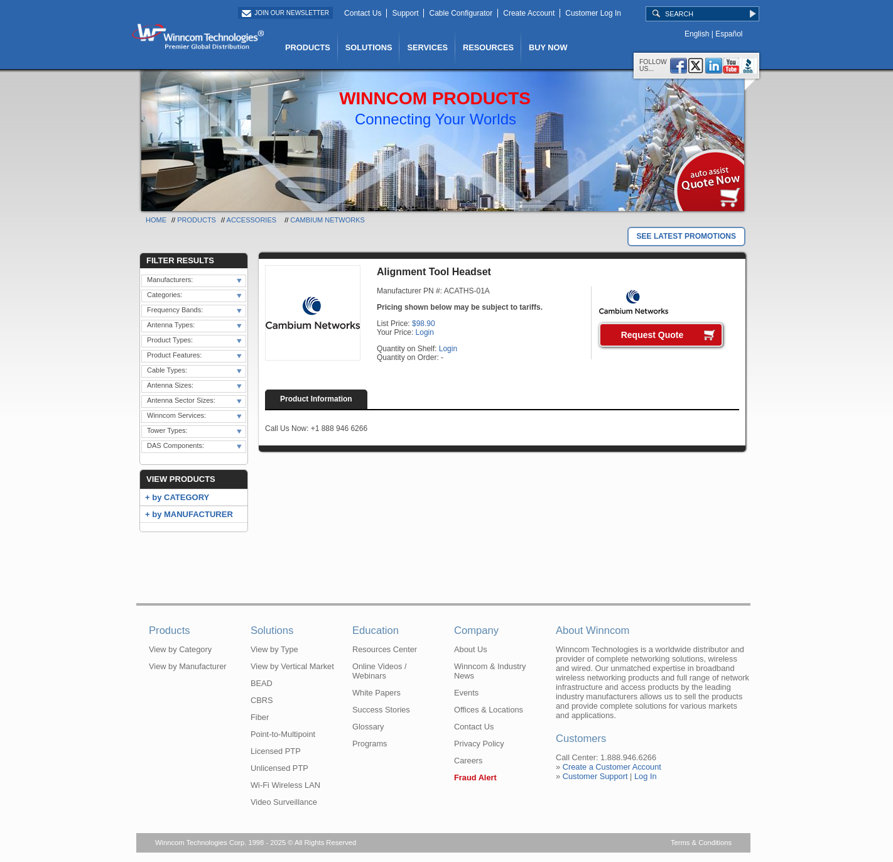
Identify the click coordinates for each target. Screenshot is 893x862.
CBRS (262, 700)
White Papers (376, 692)
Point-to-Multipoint (283, 734)
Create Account (529, 13)
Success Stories (381, 709)
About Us (470, 649)
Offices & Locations (488, 709)
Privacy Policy (479, 743)
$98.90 (423, 323)
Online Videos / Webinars (379, 671)
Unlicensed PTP (279, 768)
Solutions (272, 630)
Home (156, 220)
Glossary (368, 726)
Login (425, 332)
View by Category (180, 649)
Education (375, 630)
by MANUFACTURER (192, 514)
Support (405, 13)
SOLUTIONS (368, 47)
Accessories (251, 220)
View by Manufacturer (188, 666)
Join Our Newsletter (291, 12)
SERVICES (427, 47)
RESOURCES (488, 47)
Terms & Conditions (701, 842)
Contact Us (362, 13)
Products (196, 220)
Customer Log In (593, 13)
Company (476, 630)
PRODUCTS (307, 47)
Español (728, 34)
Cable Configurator (460, 13)
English (697, 34)
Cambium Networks (327, 220)
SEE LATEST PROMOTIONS (686, 236)
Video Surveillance (284, 802)
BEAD (262, 683)
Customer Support (595, 776)
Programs (369, 743)
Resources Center (384, 649)
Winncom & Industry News (490, 671)
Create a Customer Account (612, 767)
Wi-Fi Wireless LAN (285, 785)
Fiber (260, 717)
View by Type (274, 649)
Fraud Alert (475, 777)
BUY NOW (548, 47)
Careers (468, 760)
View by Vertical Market (292, 666)
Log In (645, 776)
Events (466, 692)
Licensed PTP (276, 751)
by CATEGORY (180, 497)
